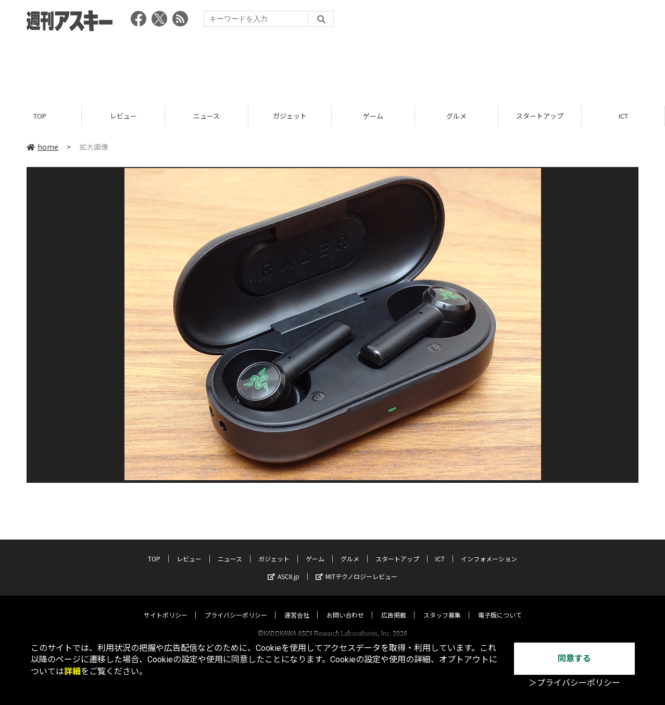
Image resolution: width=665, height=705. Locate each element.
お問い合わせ (345, 604)
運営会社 (296, 604)
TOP (41, 116)
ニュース (208, 116)
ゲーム (375, 116)
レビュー (125, 116)
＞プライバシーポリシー (574, 683)
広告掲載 (393, 604)
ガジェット (291, 116)
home (42, 147)
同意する (574, 658)
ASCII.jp (283, 566)
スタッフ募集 (442, 604)
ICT (440, 548)
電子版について (500, 604)
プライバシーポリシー (236, 604)
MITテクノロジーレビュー (356, 566)
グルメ (458, 116)
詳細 (72, 671)
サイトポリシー (165, 604)
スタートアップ (541, 116)
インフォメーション (489, 548)
